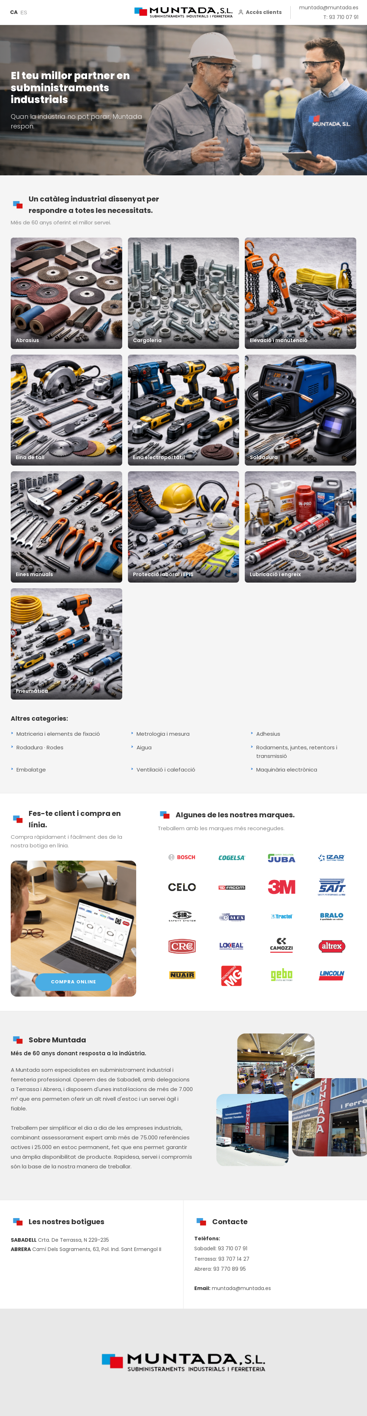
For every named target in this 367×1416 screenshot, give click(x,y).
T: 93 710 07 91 (340, 17)
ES (23, 12)
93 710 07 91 (232, 1248)
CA (14, 12)
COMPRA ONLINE (73, 981)
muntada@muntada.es (328, 7)
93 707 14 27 (233, 1258)
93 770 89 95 (229, 1269)
